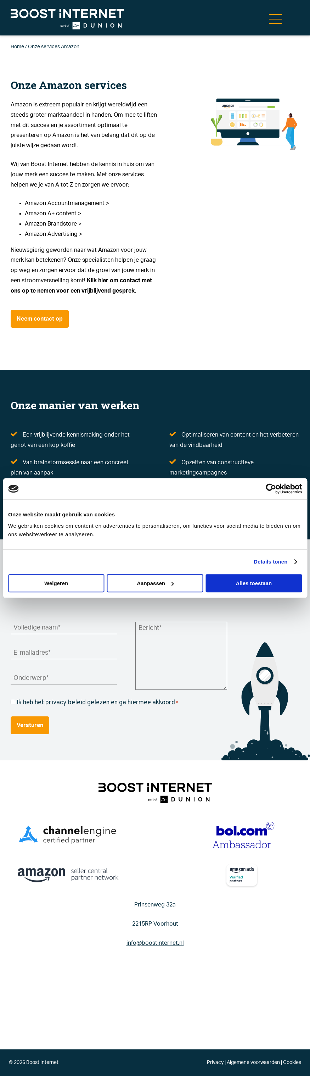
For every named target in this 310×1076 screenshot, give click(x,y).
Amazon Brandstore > (53, 224)
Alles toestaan (254, 583)
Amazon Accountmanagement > (67, 203)
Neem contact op (40, 319)
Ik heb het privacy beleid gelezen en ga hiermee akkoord (97, 703)
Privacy (215, 1062)
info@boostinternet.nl (155, 943)
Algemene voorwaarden (253, 1062)
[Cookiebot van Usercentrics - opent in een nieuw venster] (271, 488)
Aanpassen (155, 583)
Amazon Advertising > (53, 234)
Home (17, 46)
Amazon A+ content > (53, 213)
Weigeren (56, 583)
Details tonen (270, 562)
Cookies (292, 1062)
